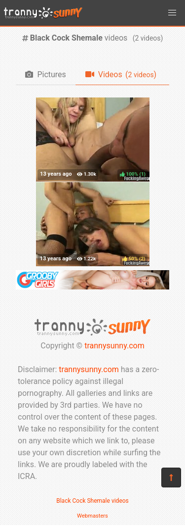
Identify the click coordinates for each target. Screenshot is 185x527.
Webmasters (92, 516)
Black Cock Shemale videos (92, 500)
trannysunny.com (114, 345)
